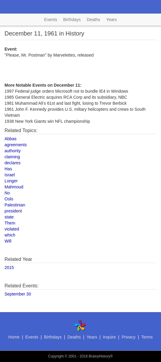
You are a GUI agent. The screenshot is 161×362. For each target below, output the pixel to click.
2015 (9, 267)
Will (8, 241)
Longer (11, 180)
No (7, 192)
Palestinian (15, 205)
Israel (10, 174)
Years (111, 19)
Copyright (56, 356)
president (13, 211)
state (9, 217)
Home (14, 337)
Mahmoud (14, 186)
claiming (12, 156)
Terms (147, 337)
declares (13, 162)
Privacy (128, 337)
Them (10, 223)
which (10, 235)
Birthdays (71, 19)
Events (50, 19)
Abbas (11, 138)
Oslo (9, 198)
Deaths (93, 19)
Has (8, 168)
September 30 (18, 294)
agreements (16, 144)
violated (12, 229)
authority (13, 150)
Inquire (109, 337)
